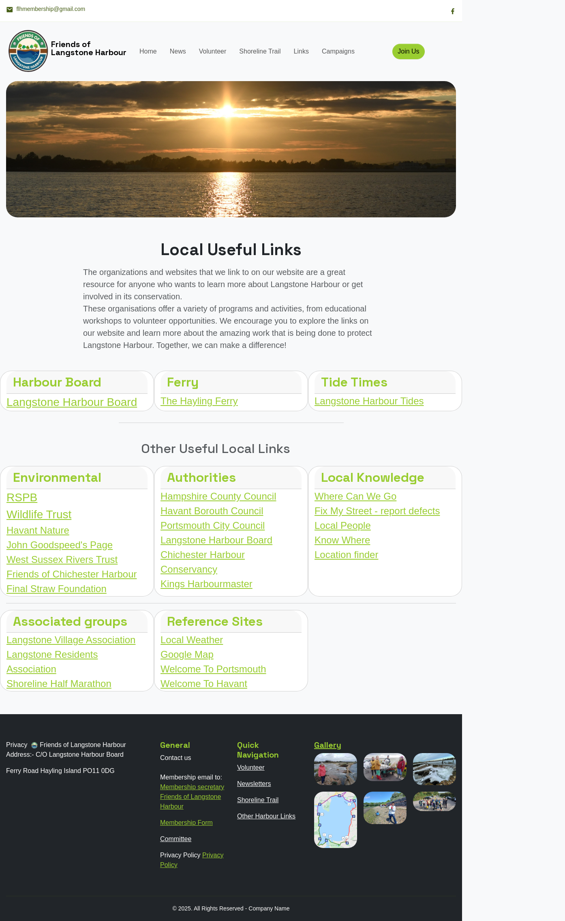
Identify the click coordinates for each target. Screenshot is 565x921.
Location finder (346, 554)
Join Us (408, 51)
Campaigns (338, 51)
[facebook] (452, 10)
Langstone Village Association (70, 639)
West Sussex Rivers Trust (62, 559)
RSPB (21, 497)
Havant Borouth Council (212, 510)
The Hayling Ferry (199, 400)
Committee (175, 838)
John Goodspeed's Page (59, 544)
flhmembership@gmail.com (45, 9)
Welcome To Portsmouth (213, 668)
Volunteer (213, 51)
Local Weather (192, 639)
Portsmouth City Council (213, 525)
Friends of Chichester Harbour (71, 574)
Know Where (342, 540)
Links (301, 51)
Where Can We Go (355, 496)
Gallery (327, 745)
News (178, 51)
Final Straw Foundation (56, 588)
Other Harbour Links (266, 816)
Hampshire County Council (218, 496)
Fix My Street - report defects (377, 510)
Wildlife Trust (38, 514)
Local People (343, 525)
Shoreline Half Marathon (58, 683)
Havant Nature (37, 530)
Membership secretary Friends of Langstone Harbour (192, 797)
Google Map (187, 654)
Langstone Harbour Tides (369, 400)
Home (148, 51)
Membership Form (186, 822)
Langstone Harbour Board (71, 402)
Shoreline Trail (259, 51)
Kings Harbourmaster (207, 583)
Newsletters (254, 783)
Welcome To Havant (204, 683)
